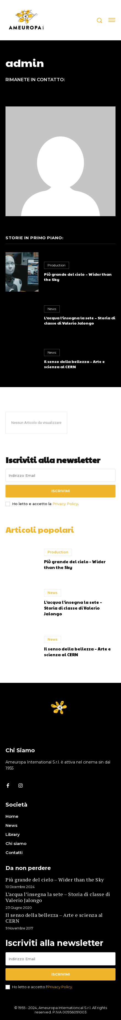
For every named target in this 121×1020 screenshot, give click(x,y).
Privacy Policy (65, 503)
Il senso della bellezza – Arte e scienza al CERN (74, 364)
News (52, 309)
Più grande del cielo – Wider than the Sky (78, 276)
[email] (61, 475)
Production (56, 265)
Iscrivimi (60, 491)
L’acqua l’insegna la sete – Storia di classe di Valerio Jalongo (79, 320)
